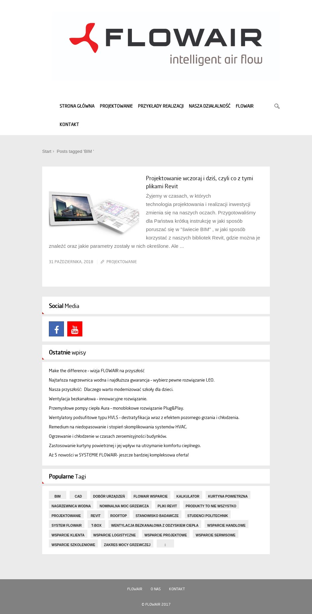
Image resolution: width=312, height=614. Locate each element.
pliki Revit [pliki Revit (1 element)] (167, 506)
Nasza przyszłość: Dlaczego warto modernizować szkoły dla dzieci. (111, 389)
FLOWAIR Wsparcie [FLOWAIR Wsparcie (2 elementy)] (151, 496)
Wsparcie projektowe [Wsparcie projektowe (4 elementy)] (166, 535)
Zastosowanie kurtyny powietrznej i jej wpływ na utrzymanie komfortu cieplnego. (125, 445)
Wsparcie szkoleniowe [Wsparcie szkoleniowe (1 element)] (73, 545)
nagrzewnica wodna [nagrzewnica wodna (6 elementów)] (71, 506)
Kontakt (177, 589)
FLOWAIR (244, 106)
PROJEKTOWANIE (116, 106)
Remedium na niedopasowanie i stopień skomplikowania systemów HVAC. (118, 427)
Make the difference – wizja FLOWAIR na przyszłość (97, 371)
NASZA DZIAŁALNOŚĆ (209, 106)
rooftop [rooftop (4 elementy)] (118, 516)
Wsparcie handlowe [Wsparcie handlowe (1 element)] (226, 525)
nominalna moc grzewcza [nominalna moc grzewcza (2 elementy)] (124, 506)
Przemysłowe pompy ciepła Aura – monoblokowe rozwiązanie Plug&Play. (116, 408)
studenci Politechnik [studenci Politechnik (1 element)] (207, 516)
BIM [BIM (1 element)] (58, 496)
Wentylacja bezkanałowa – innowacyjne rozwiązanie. (98, 399)
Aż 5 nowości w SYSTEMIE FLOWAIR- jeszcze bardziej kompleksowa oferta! (119, 455)
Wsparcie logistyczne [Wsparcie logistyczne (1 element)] (114, 535)
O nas (156, 589)
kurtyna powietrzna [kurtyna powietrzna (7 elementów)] (228, 496)
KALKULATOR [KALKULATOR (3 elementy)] (188, 496)
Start (46, 151)
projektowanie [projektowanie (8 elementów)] (66, 516)
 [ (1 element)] (165, 545)
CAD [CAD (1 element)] (78, 496)
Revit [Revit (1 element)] (95, 516)
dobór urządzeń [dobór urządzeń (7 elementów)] (109, 496)
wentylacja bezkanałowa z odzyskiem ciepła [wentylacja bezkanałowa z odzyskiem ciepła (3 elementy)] (155, 525)
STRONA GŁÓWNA (77, 106)
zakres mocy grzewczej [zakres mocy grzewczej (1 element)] (127, 545)
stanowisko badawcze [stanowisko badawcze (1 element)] (157, 516)
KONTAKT (69, 124)
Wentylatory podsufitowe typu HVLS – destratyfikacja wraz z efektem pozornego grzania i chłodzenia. (144, 417)
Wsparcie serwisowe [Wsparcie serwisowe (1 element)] (215, 535)
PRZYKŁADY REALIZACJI (160, 106)
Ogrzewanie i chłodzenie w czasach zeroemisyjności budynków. (108, 436)
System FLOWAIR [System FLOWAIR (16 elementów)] (67, 525)
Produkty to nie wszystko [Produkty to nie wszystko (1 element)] (211, 506)
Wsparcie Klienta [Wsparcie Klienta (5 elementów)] (68, 535)
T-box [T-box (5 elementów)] (96, 525)
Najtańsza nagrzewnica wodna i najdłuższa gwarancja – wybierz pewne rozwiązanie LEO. (132, 380)
